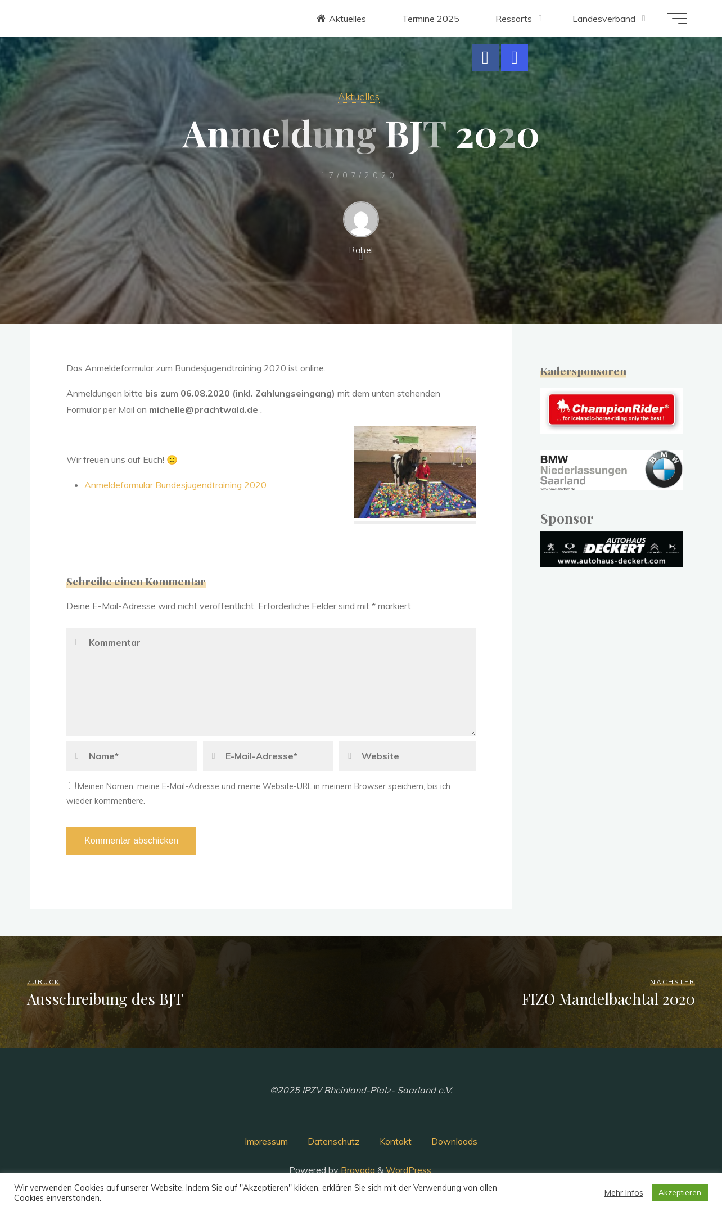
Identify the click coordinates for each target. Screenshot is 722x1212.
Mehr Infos (623, 1193)
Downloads (454, 1141)
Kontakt (396, 1141)
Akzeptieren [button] (679, 1192)
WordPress (408, 1169)
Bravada (357, 1169)
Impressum (266, 1141)
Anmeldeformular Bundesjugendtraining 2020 (175, 484)
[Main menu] (677, 18)
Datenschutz (334, 1141)
